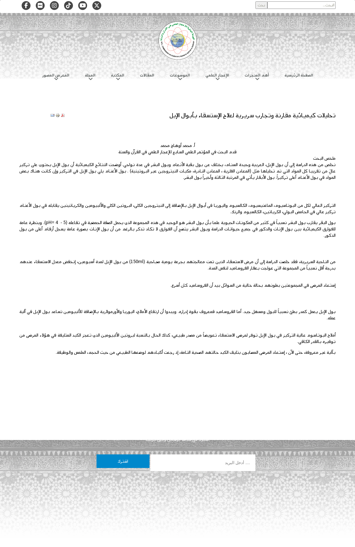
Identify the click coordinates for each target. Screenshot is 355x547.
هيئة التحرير (179, 500)
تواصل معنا (155, 500)
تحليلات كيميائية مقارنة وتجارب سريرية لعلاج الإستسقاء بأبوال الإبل (252, 115)
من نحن (200, 500)
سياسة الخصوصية (224, 500)
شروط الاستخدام (129, 500)
